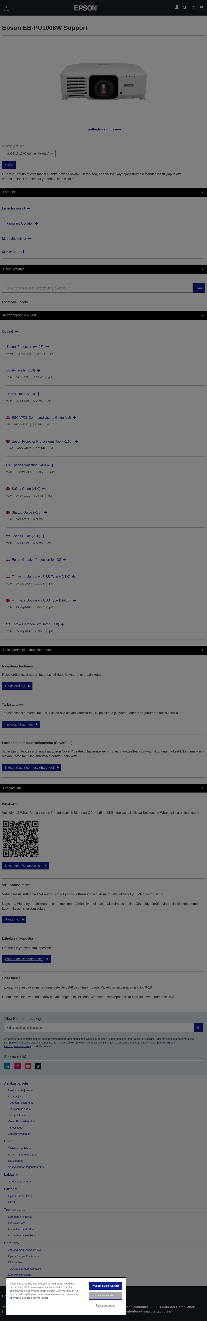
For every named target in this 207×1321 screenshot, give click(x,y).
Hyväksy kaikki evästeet (105, 1285)
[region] (66, 1296)
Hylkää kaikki (105, 1295)
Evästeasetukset (105, 1305)
